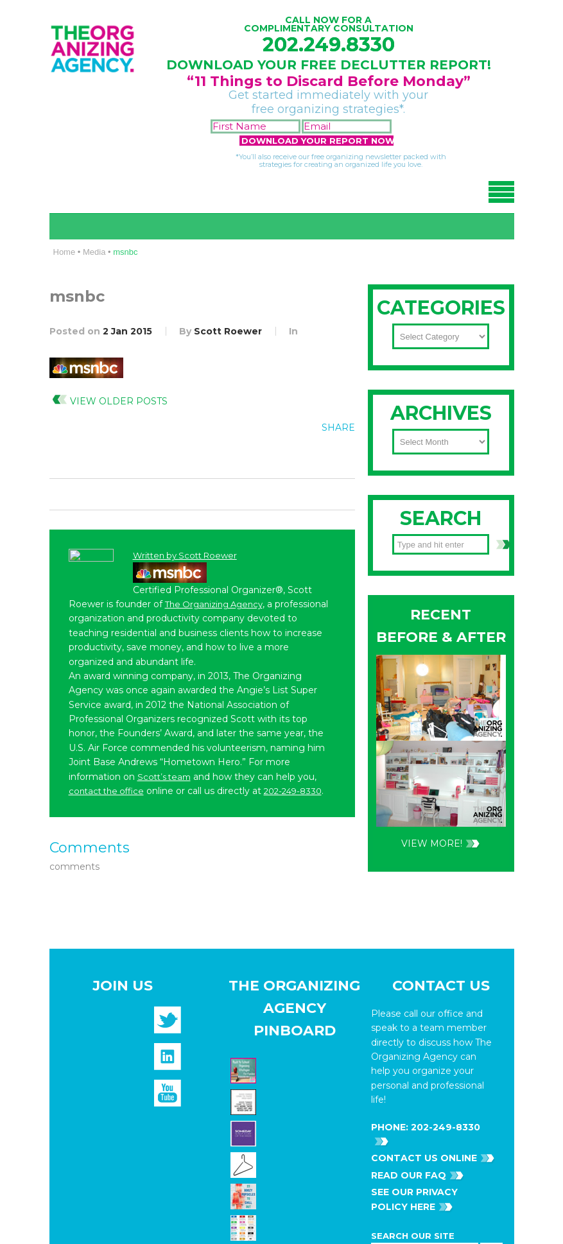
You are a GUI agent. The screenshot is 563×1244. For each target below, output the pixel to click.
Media (94, 252)
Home (64, 252)
